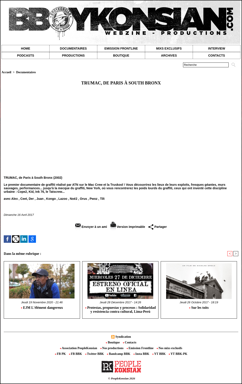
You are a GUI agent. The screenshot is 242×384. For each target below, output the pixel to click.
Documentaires (73, 48)
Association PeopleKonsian (79, 348)
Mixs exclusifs (169, 48)
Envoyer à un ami (91, 227)
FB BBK (76, 353)
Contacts (129, 342)
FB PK (61, 353)
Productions (73, 55)
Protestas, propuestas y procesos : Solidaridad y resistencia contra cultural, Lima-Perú (120, 309)
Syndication (123, 336)
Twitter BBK (95, 353)
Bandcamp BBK (119, 353)
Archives (169, 55)
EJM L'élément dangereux (42, 307)
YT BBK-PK (178, 353)
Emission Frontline (121, 48)
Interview (216, 48)
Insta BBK (141, 353)
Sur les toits (199, 307)
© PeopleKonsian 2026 (121, 378)
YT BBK (159, 353)
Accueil (6, 72)
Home (25, 48)
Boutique (121, 55)
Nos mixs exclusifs (169, 348)
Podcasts (25, 55)
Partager (157, 227)
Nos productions (112, 348)
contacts (216, 55)
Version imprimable (127, 227)
